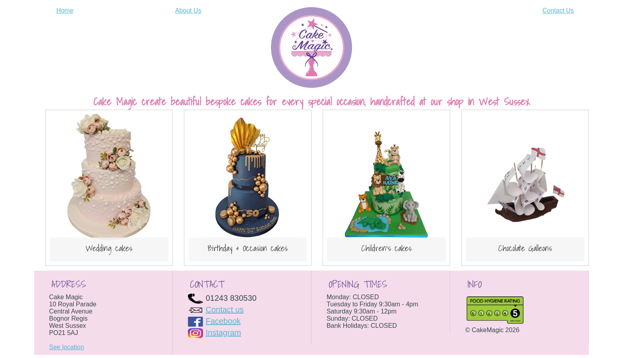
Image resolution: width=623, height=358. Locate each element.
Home (65, 10)
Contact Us (558, 10)
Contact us (225, 309)
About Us (188, 10)
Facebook (223, 321)
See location (66, 347)
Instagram (223, 332)
